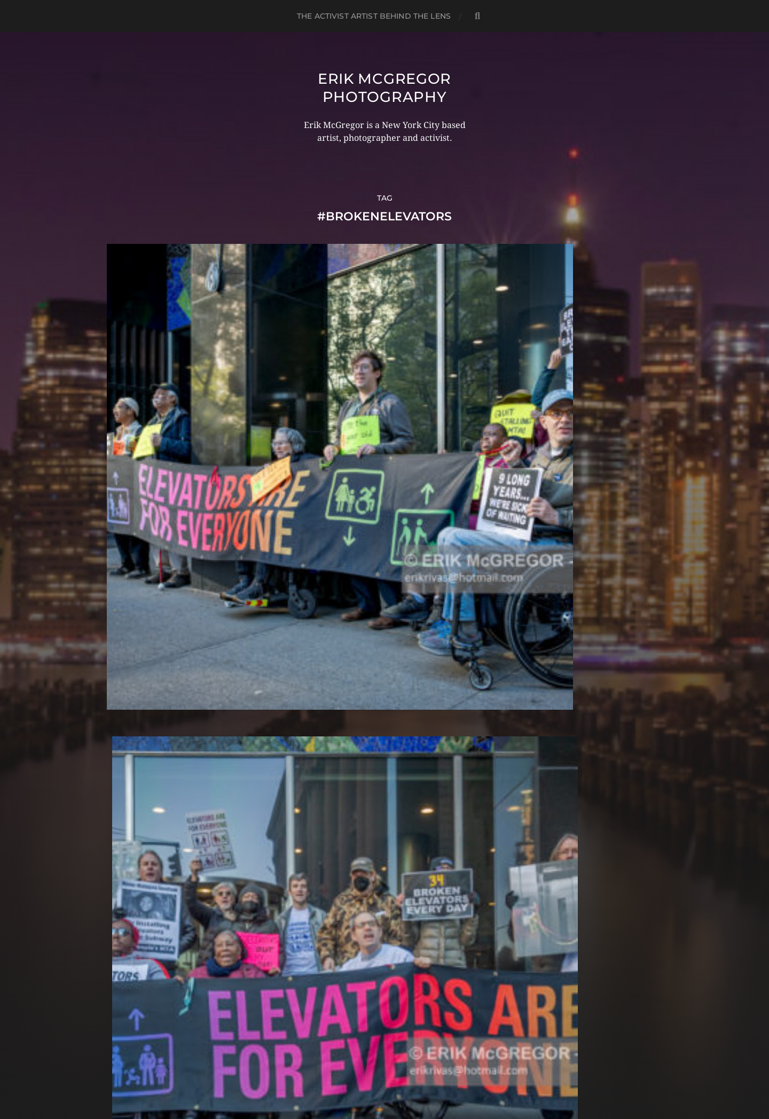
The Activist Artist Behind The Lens (374, 16)
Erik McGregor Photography (384, 87)
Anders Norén (405, 1072)
